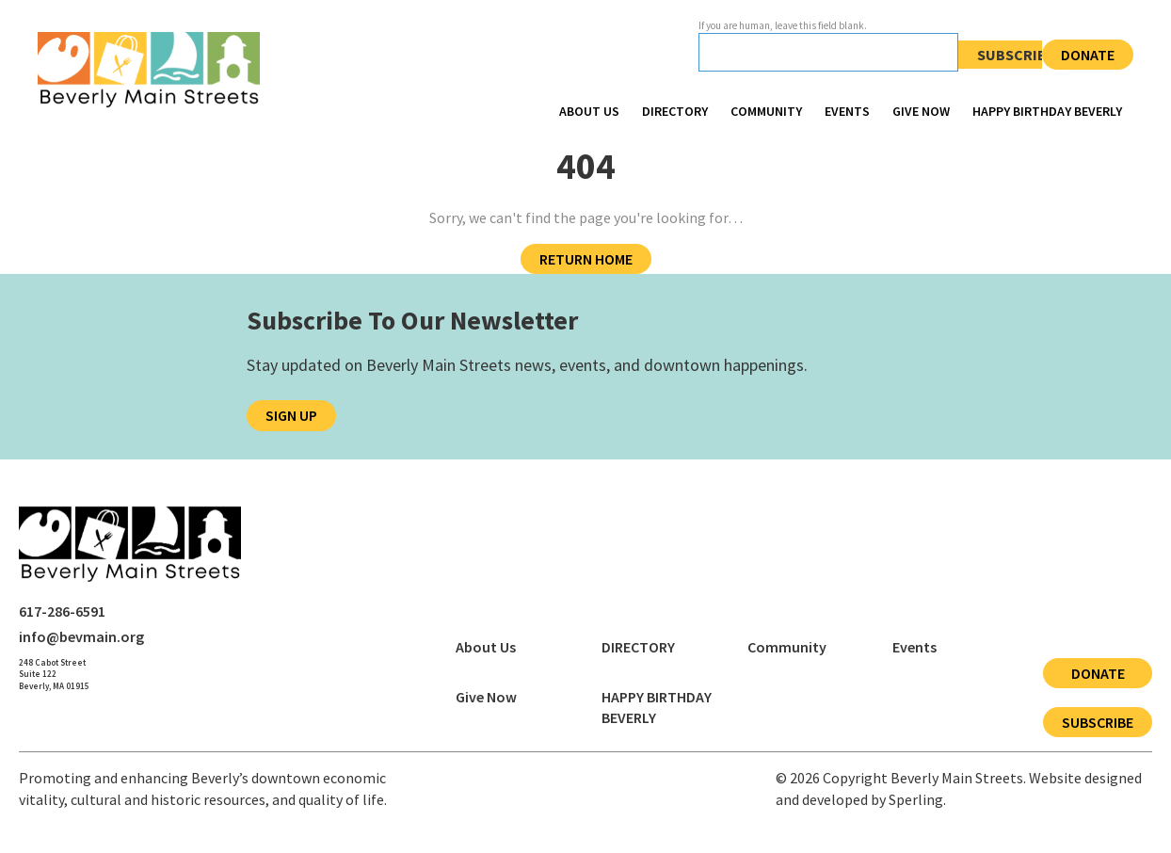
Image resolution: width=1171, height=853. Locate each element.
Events (847, 111)
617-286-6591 (62, 611)
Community (766, 111)
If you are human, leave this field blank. (782, 25)
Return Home (586, 258)
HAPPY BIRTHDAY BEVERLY (1047, 111)
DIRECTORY (675, 111)
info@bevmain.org (81, 636)
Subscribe (1016, 54)
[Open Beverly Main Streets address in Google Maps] (54, 675)
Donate (1088, 54)
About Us (589, 111)
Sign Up (291, 415)
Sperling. (917, 799)
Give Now (921, 111)
